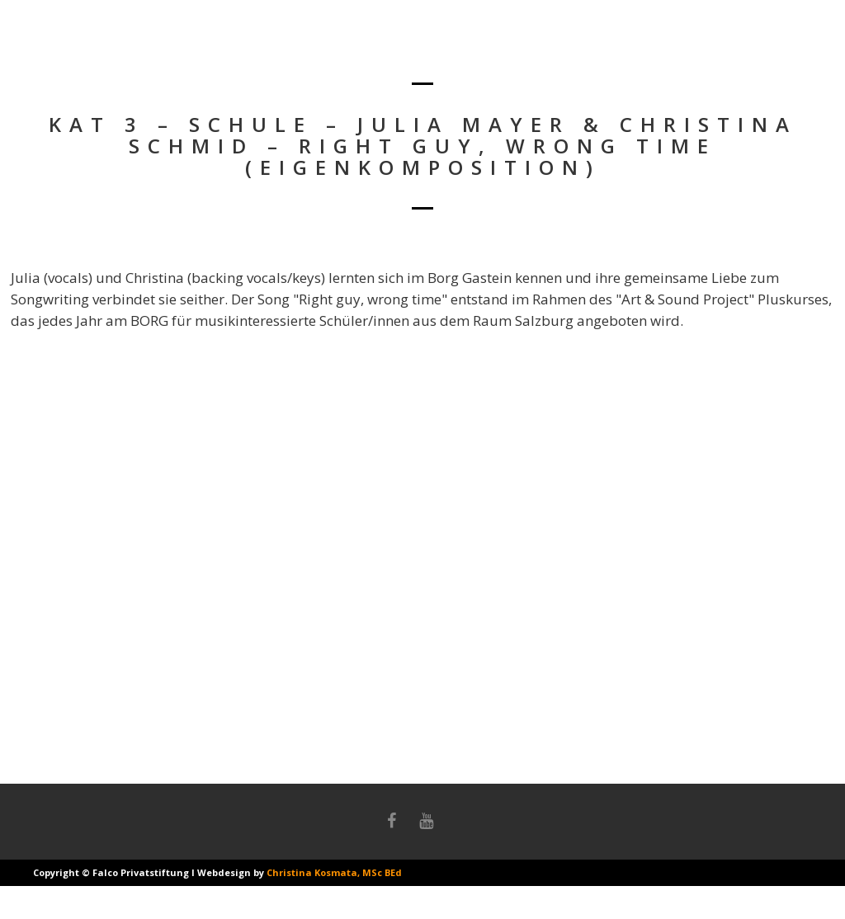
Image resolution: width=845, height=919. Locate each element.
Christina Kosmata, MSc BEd (334, 872)
